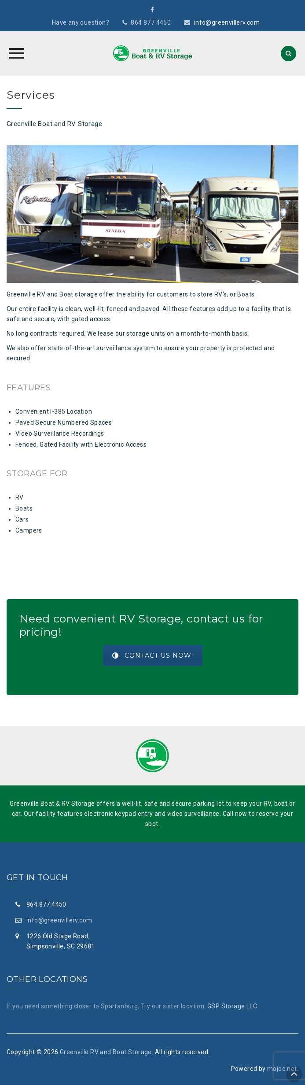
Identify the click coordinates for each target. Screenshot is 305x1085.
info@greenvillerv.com (227, 22)
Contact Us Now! (152, 655)
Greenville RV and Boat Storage (106, 1051)
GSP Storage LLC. (232, 1006)
